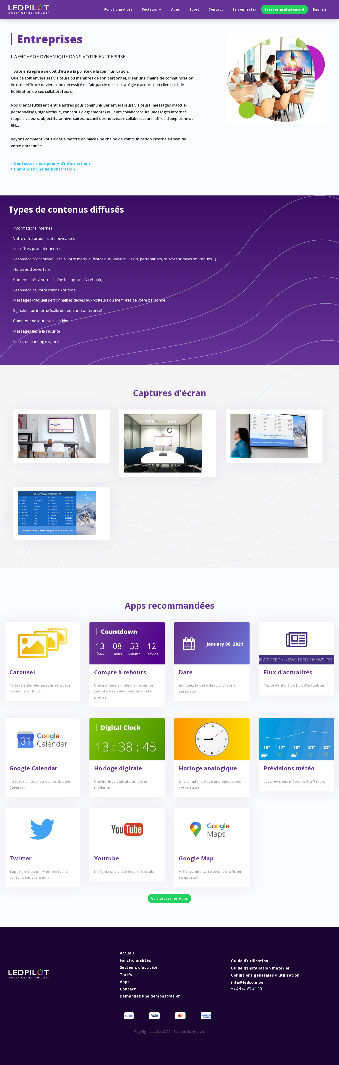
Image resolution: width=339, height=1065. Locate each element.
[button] (151, 9)
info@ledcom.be (247, 985)
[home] (28, 9)
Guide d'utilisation (249, 960)
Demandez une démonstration (44, 169)
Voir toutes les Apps (169, 898)
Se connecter (244, 9)
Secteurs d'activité (139, 967)
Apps (175, 9)
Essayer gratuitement (285, 9)
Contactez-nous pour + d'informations (52, 163)
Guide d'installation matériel (260, 968)
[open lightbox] (57, 436)
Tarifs (126, 974)
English (319, 9)
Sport (194, 9)
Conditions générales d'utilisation (265, 975)
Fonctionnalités (118, 9)
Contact (216, 9)
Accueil (127, 953)
